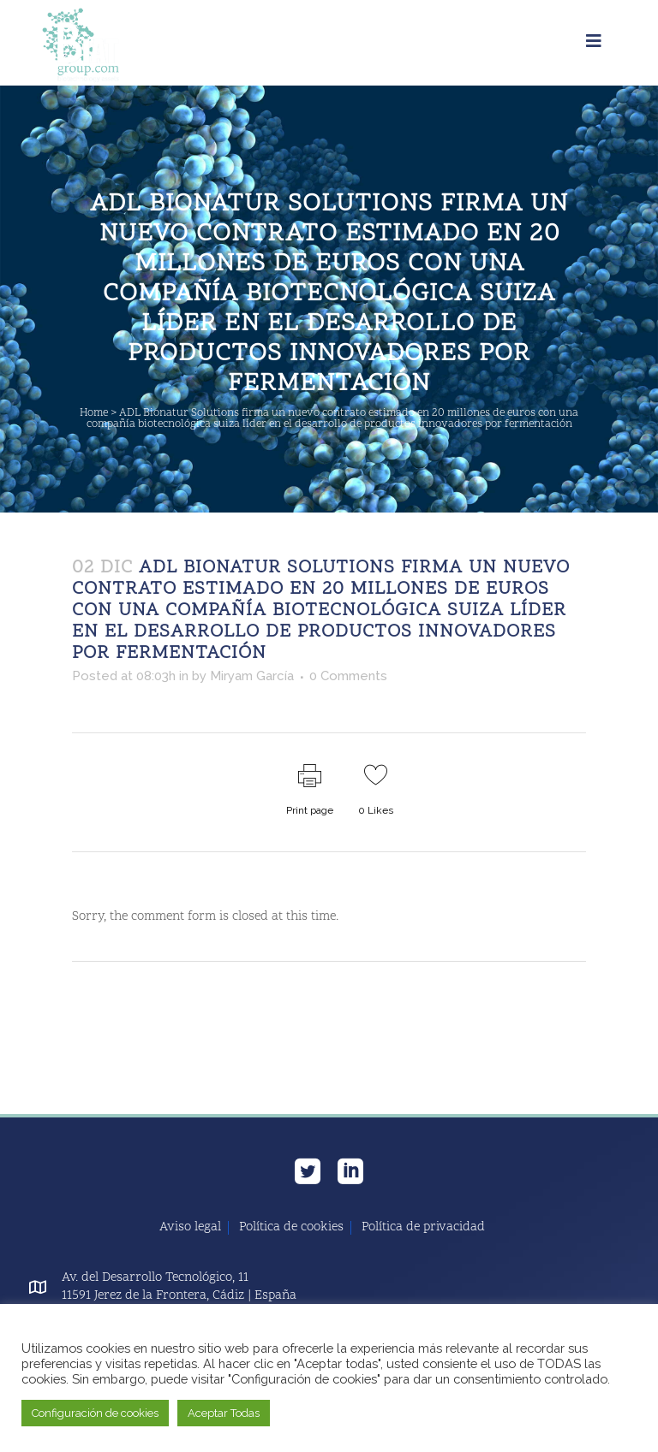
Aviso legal (190, 1228)
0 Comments (348, 676)
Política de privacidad (423, 1228)
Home (94, 413)
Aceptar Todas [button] (224, 1413)
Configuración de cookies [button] (95, 1413)
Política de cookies (291, 1228)
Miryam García (252, 676)
